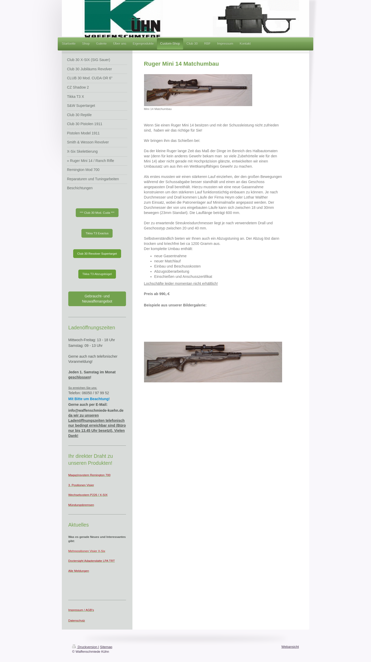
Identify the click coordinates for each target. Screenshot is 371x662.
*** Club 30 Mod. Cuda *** (97, 212)
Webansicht (290, 647)
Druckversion (85, 647)
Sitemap (106, 647)
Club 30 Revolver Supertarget (97, 253)
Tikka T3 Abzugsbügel (97, 274)
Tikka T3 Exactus (97, 233)
